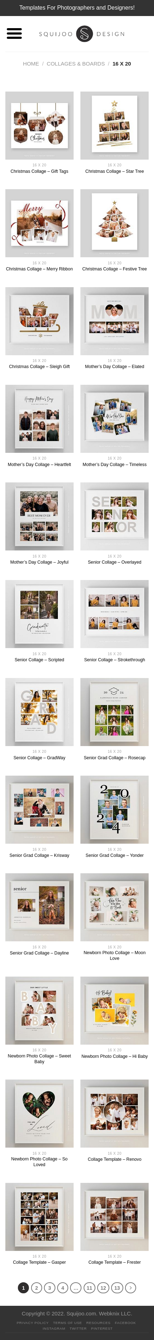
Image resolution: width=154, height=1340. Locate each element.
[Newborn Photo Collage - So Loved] (39, 1114)
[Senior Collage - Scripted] (39, 614)
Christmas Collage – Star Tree (114, 171)
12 (103, 1288)
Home (31, 64)
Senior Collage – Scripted (39, 659)
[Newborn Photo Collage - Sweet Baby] (39, 1011)
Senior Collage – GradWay (39, 757)
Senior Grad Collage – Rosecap (114, 757)
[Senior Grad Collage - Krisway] (39, 810)
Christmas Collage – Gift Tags (39, 171)
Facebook (125, 1323)
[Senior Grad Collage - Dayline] (39, 907)
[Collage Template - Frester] (114, 1217)
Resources (98, 1323)
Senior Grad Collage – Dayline (39, 953)
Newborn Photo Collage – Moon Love (114, 955)
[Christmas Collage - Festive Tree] (114, 223)
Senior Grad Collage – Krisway (39, 855)
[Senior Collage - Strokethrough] (114, 614)
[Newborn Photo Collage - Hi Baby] (114, 1011)
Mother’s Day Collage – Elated (114, 366)
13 (117, 1288)
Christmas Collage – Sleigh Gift (39, 366)
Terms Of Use (67, 1323)
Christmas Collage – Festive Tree (114, 269)
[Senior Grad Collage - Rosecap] (114, 712)
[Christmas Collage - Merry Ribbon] (39, 223)
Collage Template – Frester (114, 1262)
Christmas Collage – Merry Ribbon (39, 269)
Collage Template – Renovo (114, 1159)
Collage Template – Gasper (39, 1262)
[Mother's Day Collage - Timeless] (114, 419)
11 (90, 1288)
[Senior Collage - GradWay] (39, 712)
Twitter (78, 1328)
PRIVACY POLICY (33, 1323)
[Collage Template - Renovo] (114, 1114)
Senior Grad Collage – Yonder (114, 855)
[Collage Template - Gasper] (39, 1217)
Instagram (54, 1328)
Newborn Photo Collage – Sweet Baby (39, 1059)
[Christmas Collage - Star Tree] (114, 126)
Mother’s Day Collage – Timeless (114, 464)
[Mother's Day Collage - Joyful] (39, 516)
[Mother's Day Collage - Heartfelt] (39, 419)
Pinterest (102, 1328)
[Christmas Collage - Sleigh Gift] (39, 321)
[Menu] (14, 34)
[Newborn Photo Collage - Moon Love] (114, 907)
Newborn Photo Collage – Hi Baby (114, 1056)
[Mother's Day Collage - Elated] (114, 321)
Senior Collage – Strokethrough (114, 659)
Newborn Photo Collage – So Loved (39, 1162)
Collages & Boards (76, 64)
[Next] (130, 1288)
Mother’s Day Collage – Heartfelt (39, 464)
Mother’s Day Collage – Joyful (39, 562)
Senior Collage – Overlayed (114, 562)
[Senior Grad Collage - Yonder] (114, 810)
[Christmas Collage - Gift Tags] (39, 126)
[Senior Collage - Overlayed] (114, 516)
